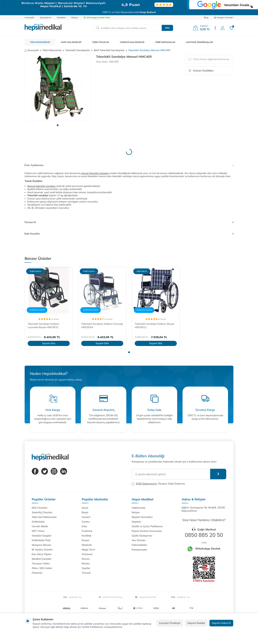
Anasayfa (29, 17)
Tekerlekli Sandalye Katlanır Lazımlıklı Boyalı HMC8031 (43, 325)
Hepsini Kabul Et (221, 623)
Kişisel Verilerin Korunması (147, 531)
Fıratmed (87, 531)
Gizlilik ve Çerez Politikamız (147, 526)
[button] (58, 125)
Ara (167, 27)
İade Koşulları (129, 233)
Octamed (87, 554)
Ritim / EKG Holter (42, 568)
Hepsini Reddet (196, 623)
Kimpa (85, 540)
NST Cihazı (38, 531)
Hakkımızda (138, 507)
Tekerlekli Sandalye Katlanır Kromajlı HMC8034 (102, 325)
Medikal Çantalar (41, 558)
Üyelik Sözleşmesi (142, 535)
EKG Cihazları (39, 507)
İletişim (74, 17)
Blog (206, 17)
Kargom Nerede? (223, 17)
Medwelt (87, 545)
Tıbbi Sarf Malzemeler (44, 517)
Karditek (86, 535)
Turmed (86, 572)
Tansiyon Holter (41, 563)
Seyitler (86, 568)
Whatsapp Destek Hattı (97, 17)
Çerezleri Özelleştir (170, 623)
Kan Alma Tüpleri (41, 554)
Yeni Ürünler (139, 540)
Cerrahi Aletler (40, 526)
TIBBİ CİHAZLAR (100, 42)
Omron (86, 558)
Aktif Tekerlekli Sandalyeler (109, 50)
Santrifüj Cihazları (42, 512)
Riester (86, 563)
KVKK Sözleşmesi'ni (146, 483)
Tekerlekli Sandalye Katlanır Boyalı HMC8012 (154, 325)
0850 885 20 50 (204, 535)
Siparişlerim (45, 17)
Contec (86, 521)
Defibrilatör (38, 521)
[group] (57, 88)
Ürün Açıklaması (129, 165)
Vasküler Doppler (42, 535)
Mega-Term (88, 549)
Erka (84, 526)
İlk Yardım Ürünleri (42, 549)
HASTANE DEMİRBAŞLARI (199, 42)
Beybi (85, 512)
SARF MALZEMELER (71, 42)
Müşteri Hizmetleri (142, 517)
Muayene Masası (41, 545)
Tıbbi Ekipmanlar (52, 50)
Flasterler (37, 572)
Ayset (85, 507)
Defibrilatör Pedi (41, 540)
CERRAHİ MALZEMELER (132, 42)
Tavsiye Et (129, 222)
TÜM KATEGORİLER (40, 42)
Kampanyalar (139, 549)
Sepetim (136, 521)
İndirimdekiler (139, 545)
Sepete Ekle (48, 343)
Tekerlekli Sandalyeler (77, 50)
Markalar (61, 17)
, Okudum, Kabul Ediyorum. (159, 483)
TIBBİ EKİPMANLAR (165, 42)
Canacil (86, 517)
